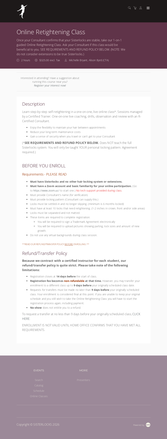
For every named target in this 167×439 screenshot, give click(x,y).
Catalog (38, 385)
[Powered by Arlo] (141, 424)
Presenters (83, 380)
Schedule (38, 391)
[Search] (130, 8)
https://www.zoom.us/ (46, 190)
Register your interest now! (50, 85)
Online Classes (39, 396)
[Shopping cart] (135, 8)
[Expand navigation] (148, 8)
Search (39, 380)
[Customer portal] (141, 8)
